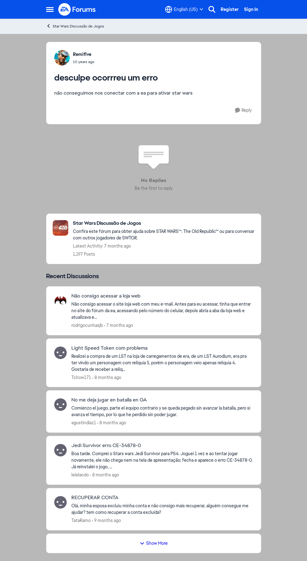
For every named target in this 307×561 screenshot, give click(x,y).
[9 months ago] (106, 520)
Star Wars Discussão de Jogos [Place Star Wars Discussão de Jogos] (75, 26)
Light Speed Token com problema (109, 348)
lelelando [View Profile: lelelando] (80, 475)
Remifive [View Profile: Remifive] (82, 54)
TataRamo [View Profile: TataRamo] (81, 520)
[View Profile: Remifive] (62, 58)
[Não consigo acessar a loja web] (162, 311)
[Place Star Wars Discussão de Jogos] (164, 223)
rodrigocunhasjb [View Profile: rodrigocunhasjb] (87, 325)
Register (230, 9)
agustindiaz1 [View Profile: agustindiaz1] (83, 423)
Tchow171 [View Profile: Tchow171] (81, 377)
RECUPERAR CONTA (94, 498)
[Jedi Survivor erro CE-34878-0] (162, 460)
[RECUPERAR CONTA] (162, 509)
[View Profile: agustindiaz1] (60, 404)
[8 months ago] (106, 377)
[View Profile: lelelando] (60, 450)
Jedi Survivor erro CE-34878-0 (106, 445)
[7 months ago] (118, 325)
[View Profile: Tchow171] (60, 353)
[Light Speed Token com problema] (162, 362)
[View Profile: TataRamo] (60, 502)
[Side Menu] (50, 9)
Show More (154, 543)
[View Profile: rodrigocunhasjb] (60, 300)
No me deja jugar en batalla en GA (109, 400)
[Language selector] (184, 9)
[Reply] (243, 110)
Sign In (251, 9)
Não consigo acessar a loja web (106, 296)
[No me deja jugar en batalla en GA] (162, 411)
